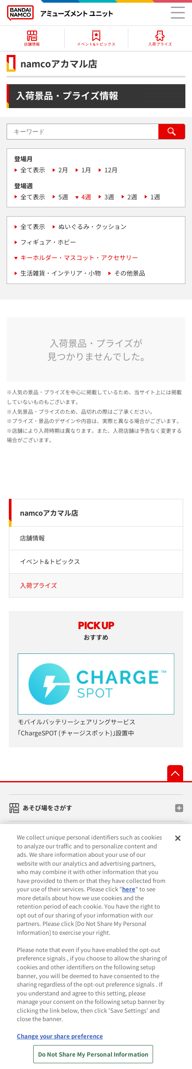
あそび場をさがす (47, 807)
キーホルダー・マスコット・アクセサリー (79, 257)
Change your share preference (60, 1046)
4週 (86, 196)
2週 (132, 196)
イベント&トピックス (50, 561)
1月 (86, 169)
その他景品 (129, 272)
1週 (155, 196)
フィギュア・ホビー (48, 241)
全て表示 (32, 169)
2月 (63, 169)
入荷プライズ (38, 585)
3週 (109, 196)
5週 (63, 196)
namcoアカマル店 (49, 512)
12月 (111, 169)
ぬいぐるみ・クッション (92, 226)
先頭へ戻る (175, 773)
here (128, 899)
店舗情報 (32, 537)
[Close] (178, 848)
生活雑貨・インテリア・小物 (60, 272)
